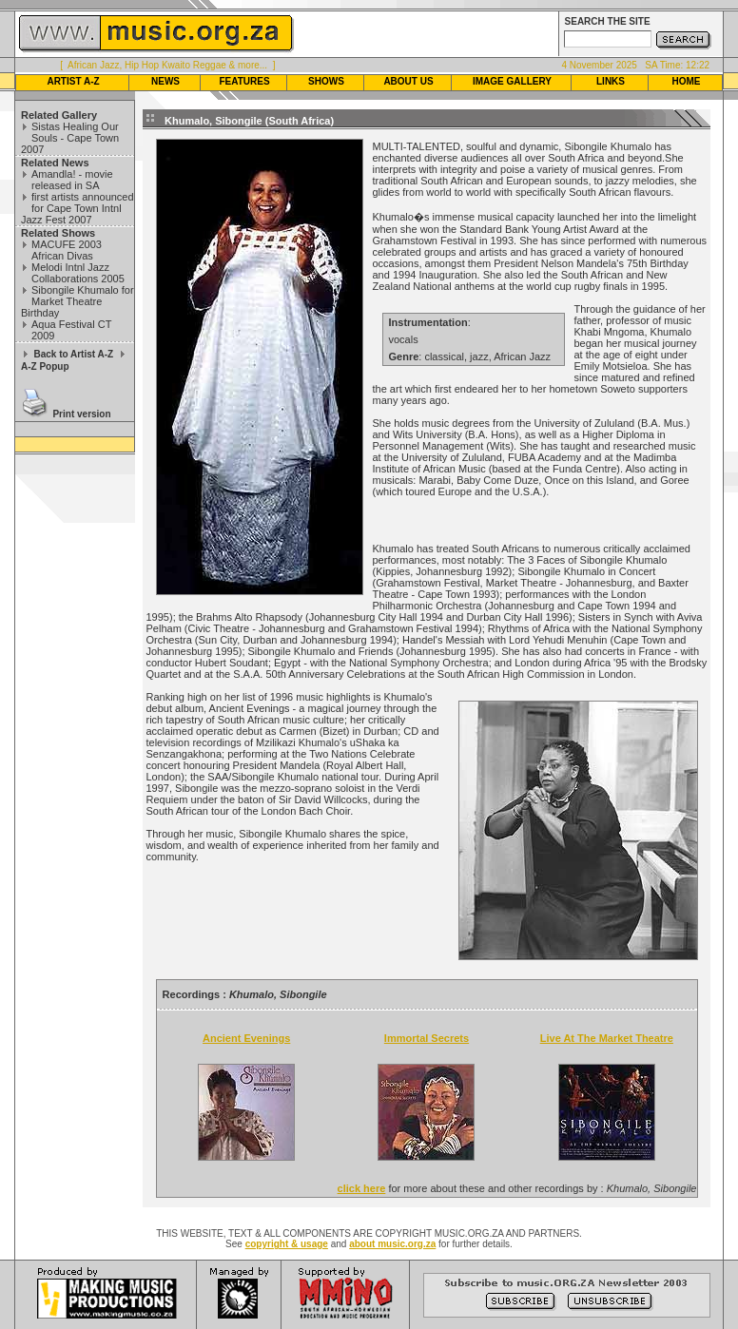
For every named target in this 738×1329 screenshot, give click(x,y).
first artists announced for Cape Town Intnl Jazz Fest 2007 (77, 208)
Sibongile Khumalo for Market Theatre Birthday (77, 301)
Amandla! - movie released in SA (72, 179)
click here (362, 1188)
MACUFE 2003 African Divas (66, 250)
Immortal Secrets (426, 1038)
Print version (81, 414)
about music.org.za (392, 1244)
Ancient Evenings (246, 1038)
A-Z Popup (45, 366)
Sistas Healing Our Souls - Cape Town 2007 (70, 138)
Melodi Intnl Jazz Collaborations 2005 (78, 272)
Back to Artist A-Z (73, 354)
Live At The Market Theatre (606, 1038)
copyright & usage (286, 1244)
